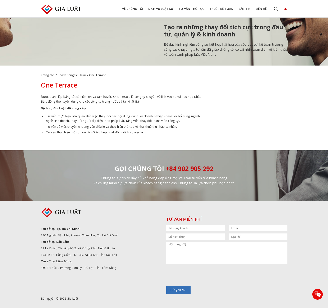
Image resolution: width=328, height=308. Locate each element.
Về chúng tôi (132, 9)
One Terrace (97, 75)
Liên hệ (261, 9)
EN (285, 9)
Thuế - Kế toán (221, 9)
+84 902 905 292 (189, 168)
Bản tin (244, 9)
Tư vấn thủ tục (191, 9)
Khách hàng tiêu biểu (72, 75)
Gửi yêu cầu (178, 290)
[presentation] (198, 275)
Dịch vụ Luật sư (160, 9)
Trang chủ (48, 75)
